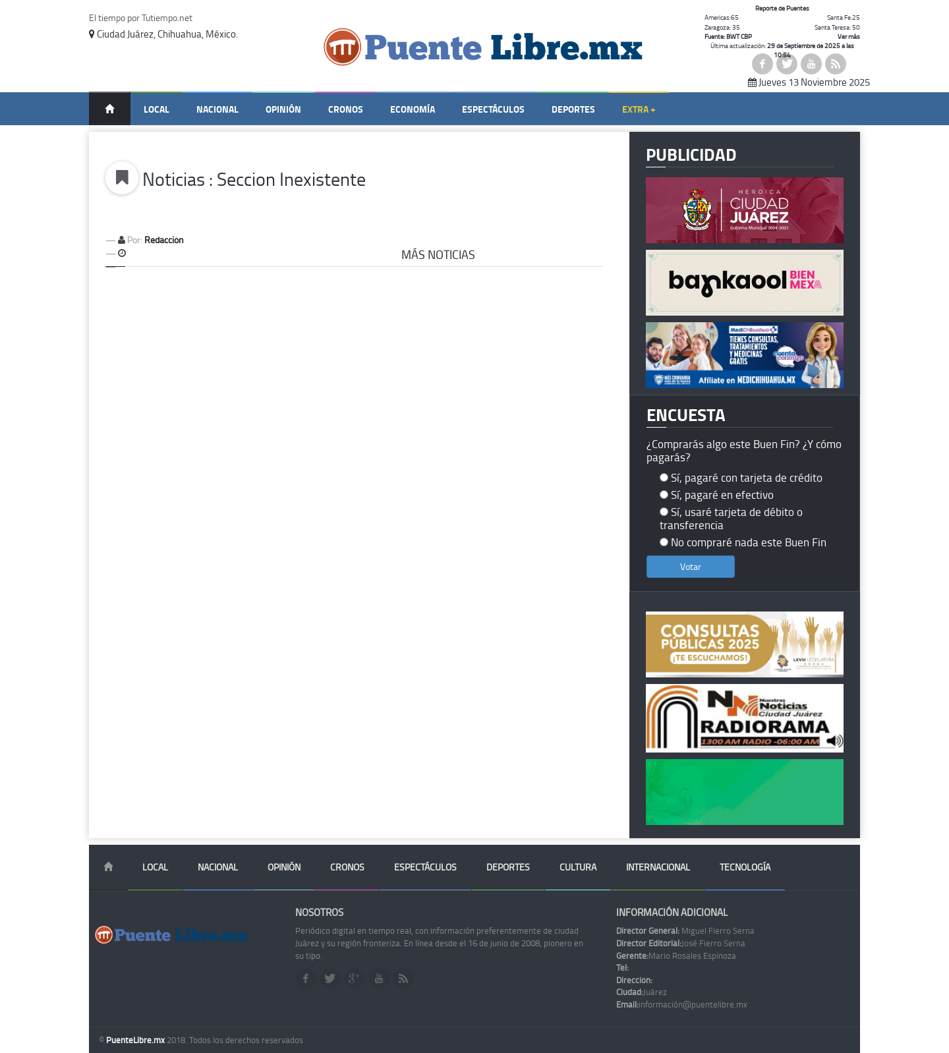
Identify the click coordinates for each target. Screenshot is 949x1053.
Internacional (658, 867)
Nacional (217, 109)
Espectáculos (493, 109)
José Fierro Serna (680, 943)
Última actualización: (782, 50)
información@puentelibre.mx (681, 1004)
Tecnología (745, 867)
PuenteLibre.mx (136, 1040)
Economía (412, 109)
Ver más (849, 36)
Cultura (578, 867)
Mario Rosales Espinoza (676, 955)
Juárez (641, 992)
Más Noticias (438, 254)
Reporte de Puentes (782, 8)
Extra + (639, 109)
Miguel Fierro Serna (685, 930)
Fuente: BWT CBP (728, 36)
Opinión (283, 109)
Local (156, 109)
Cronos (345, 109)
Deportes (573, 109)
